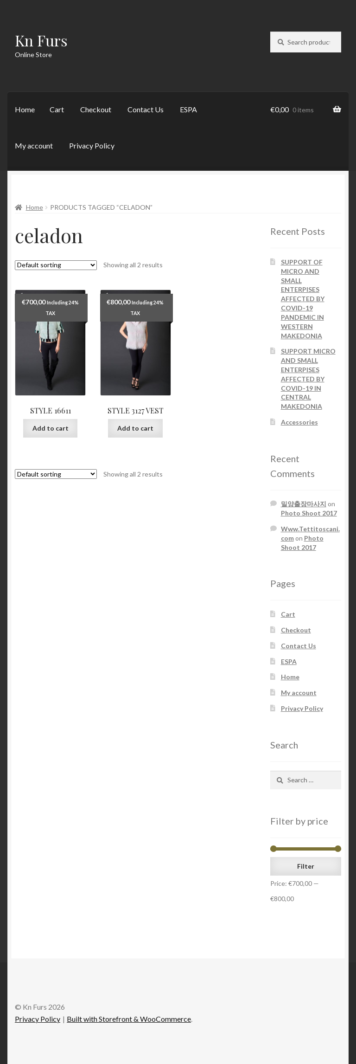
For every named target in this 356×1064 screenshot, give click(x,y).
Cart (57, 109)
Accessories (299, 422)
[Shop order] (56, 265)
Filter (305, 866)
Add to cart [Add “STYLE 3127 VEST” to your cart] (135, 428)
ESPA (188, 109)
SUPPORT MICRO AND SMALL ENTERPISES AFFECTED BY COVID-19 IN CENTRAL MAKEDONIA (308, 378)
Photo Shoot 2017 (309, 513)
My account (34, 145)
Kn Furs (41, 40)
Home (25, 109)
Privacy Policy (91, 145)
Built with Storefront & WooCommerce (129, 1018)
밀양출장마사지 (303, 504)
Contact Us (145, 109)
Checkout (95, 109)
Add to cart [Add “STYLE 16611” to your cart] (50, 428)
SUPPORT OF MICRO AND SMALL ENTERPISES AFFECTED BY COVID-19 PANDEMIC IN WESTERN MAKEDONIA (302, 299)
